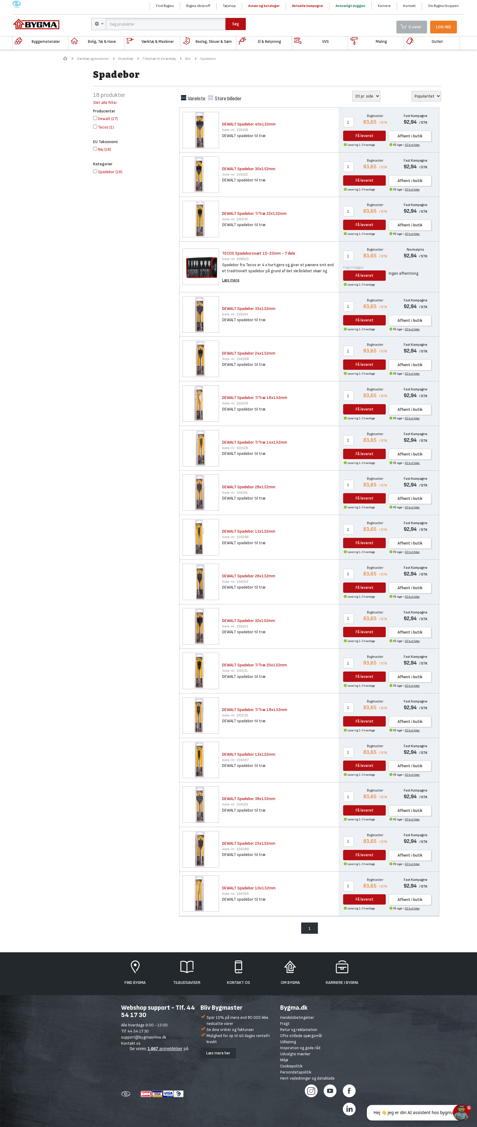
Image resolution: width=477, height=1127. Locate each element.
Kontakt (409, 6)
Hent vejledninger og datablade (307, 1078)
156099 (235, 849)
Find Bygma (165, 6)
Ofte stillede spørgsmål (301, 1035)
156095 (235, 894)
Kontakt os (131, 1043)
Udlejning (288, 1041)
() (105, 118)
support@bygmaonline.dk (143, 1037)
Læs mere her (218, 1053)
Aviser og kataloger (264, 6)
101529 (235, 403)
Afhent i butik (410, 136)
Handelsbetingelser (297, 1017)
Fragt (285, 1023)
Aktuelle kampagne (307, 6)
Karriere (384, 6)
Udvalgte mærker (295, 1054)
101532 (235, 219)
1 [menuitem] (309, 928)
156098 (235, 359)
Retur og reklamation (298, 1029)
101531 (235, 670)
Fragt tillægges (353, 268)
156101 (235, 492)
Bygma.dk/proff (198, 6)
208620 (235, 259)
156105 (235, 804)
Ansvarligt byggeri (350, 6)
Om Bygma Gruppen (443, 6)
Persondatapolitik (295, 1072)
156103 (235, 626)
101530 (235, 715)
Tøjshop (229, 6)
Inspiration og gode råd (300, 1047)
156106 (235, 130)
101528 (235, 448)
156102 (235, 174)
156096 (235, 537)
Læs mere (230, 280)
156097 (235, 760)
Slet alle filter (105, 102)
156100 (235, 581)
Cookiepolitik (291, 1066)
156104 (235, 314)
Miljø (284, 1060)
